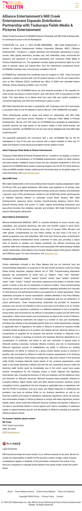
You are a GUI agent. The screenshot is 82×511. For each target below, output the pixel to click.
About (10, 491)
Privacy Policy (48, 496)
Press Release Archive (24, 491)
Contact (59, 496)
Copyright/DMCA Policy (29, 496)
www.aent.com (51, 253)
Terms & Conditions (66, 491)
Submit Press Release (45, 491)
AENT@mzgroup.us (10, 432)
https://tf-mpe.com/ (31, 173)
